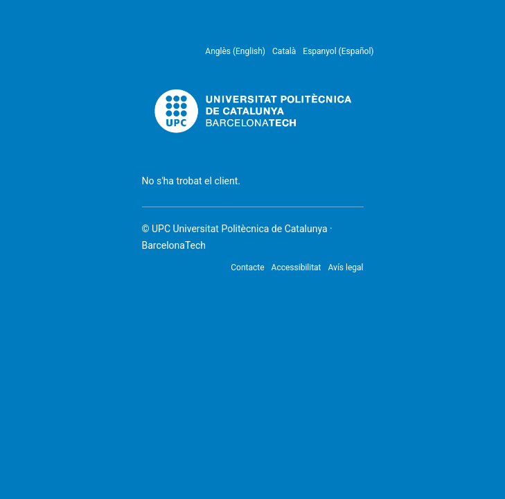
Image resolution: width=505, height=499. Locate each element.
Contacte (247, 267)
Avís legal (346, 267)
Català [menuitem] (284, 51)
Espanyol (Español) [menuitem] (338, 51)
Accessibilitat (296, 267)
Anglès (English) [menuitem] (235, 51)
